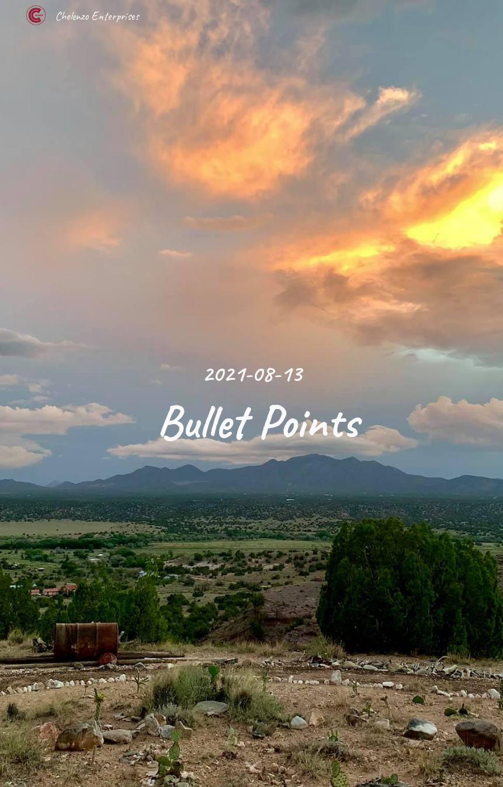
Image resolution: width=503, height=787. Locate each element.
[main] (251, 394)
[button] (252, 766)
